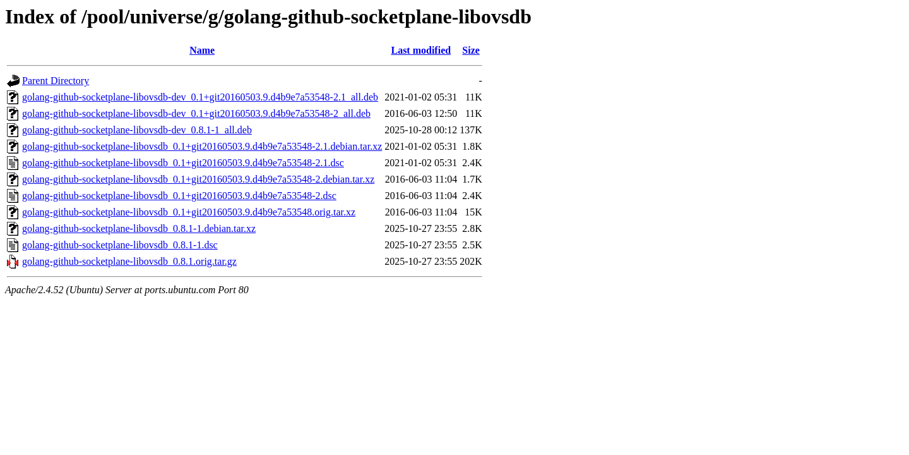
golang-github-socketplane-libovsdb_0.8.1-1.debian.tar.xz (139, 228)
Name (202, 50)
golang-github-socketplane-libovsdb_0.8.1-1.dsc (120, 245)
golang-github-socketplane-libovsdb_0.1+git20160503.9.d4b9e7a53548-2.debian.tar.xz (198, 179)
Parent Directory (55, 80)
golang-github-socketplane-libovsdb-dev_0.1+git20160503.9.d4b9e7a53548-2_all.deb (196, 113)
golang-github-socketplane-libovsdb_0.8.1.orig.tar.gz (129, 261)
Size (471, 50)
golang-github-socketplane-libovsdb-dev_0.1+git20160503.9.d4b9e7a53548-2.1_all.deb (200, 97)
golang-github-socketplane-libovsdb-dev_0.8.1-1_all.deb (137, 129)
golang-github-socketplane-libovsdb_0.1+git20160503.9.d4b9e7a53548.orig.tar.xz (188, 212)
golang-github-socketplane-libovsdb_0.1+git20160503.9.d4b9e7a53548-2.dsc (179, 195)
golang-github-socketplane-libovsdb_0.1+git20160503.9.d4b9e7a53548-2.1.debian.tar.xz (202, 146)
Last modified (421, 50)
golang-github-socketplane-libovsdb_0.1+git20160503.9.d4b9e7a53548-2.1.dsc (183, 162)
